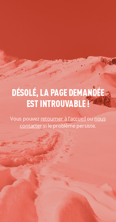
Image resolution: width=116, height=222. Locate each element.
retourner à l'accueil (63, 118)
